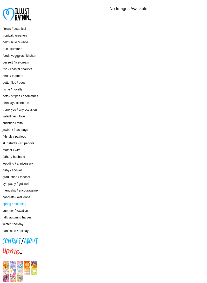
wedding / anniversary (18, 163)
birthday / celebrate (16, 103)
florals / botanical (14, 29)
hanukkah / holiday (16, 231)
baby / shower (12, 170)
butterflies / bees (14, 82)
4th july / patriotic (14, 136)
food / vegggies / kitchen (19, 56)
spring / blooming (14, 204)
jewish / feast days (15, 130)
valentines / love (14, 116)
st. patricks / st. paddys (18, 143)
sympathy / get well (16, 184)
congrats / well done (16, 197)
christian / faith (13, 123)
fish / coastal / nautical (18, 69)
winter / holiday (13, 224)
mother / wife (11, 150)
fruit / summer (12, 49)
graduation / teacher (16, 177)
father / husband (14, 157)
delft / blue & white (15, 42)
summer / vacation (15, 211)
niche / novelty (13, 89)
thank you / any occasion (20, 109)
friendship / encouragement (21, 190)
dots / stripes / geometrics (20, 96)
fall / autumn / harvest (17, 217)
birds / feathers (13, 76)
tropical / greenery (15, 35)
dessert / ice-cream (16, 62)
